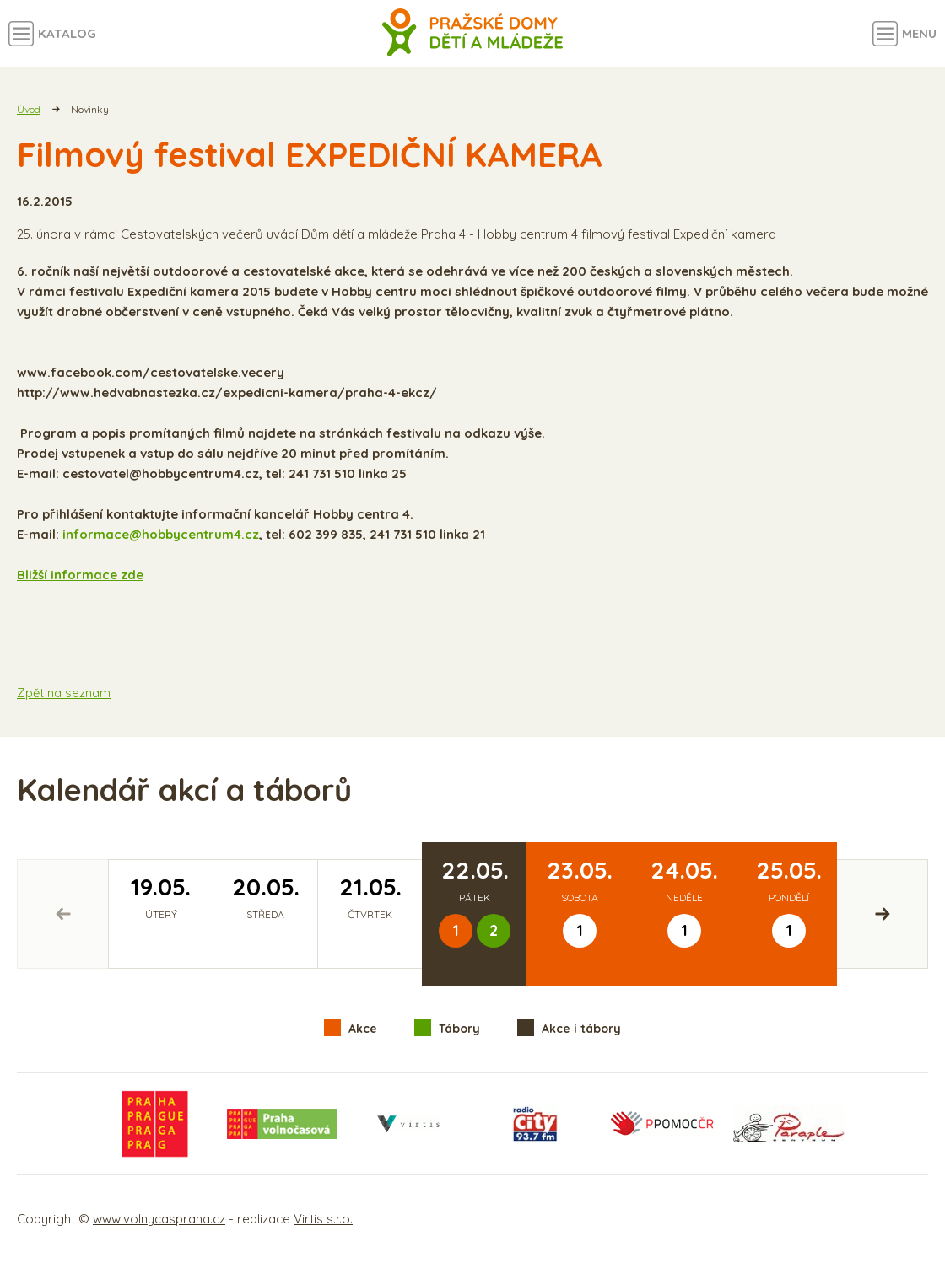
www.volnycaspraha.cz (159, 1219)
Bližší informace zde (80, 575)
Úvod (28, 109)
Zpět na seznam (64, 693)
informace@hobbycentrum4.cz (160, 534)
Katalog (67, 33)
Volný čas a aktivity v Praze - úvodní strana (473, 33)
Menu (919, 33)
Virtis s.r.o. (323, 1219)
